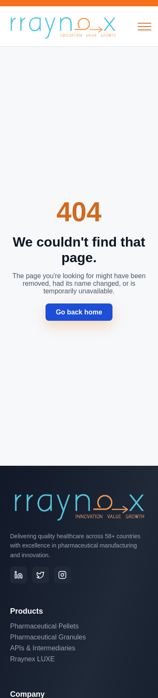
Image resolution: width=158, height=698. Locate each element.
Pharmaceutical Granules (48, 637)
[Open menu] (144, 26)
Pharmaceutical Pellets (44, 626)
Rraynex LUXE (32, 659)
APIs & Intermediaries (42, 648)
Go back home (79, 312)
